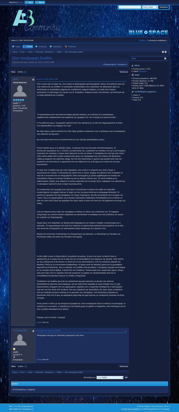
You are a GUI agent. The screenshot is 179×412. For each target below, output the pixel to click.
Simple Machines (27, 406)
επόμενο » (122, 64)
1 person (39, 322)
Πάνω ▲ (167, 406)
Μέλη (136, 65)
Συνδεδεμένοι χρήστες (145, 92)
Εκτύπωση (124, 72)
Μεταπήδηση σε (90, 377)
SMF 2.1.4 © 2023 (15, 406)
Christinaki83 (20, 330)
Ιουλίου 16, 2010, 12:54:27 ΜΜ (47, 79)
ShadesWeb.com (27, 409)
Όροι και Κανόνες (157, 406)
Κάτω (13, 72)
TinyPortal (140, 406)
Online (15, 384)
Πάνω (14, 366)
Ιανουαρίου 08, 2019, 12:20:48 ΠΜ (48, 330)
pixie (15, 79)
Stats (133, 58)
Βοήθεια (147, 406)
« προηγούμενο (109, 64)
